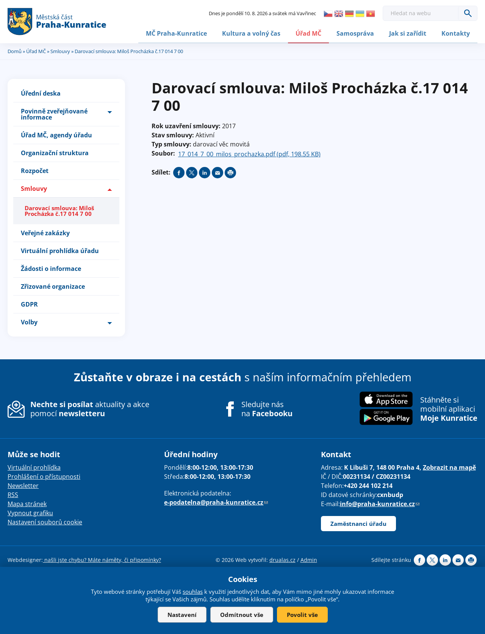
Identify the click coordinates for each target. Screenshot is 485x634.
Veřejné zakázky (45, 232)
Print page (230, 172)
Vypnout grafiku (30, 512)
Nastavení (182, 614)
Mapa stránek (27, 503)
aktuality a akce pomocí (89, 408)
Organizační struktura (55, 152)
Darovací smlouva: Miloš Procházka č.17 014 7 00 (59, 210)
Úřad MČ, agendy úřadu (56, 134)
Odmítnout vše (241, 614)
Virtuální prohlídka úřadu (60, 250)
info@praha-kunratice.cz (379, 503)
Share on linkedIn (204, 172)
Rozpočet (34, 170)
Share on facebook (179, 172)
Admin (308, 559)
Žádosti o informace (51, 268)
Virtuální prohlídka (34, 467)
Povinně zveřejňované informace (54, 113)
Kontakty (455, 33)
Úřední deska (41, 92)
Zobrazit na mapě (449, 467)
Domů (15, 50)
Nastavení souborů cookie (45, 521)
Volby (29, 321)
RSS (13, 494)
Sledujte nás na (267, 408)
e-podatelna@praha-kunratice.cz (216, 501)
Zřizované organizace (53, 286)
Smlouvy (60, 50)
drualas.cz (282, 559)
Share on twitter (191, 172)
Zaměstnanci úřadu (358, 523)
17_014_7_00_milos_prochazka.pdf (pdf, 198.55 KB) (249, 153)
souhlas (193, 591)
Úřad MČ (308, 33)
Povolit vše (302, 614)
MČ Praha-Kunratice (176, 33)
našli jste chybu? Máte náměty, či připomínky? (102, 559)
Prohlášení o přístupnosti (44, 476)
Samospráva (355, 33)
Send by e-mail (217, 172)
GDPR (29, 303)
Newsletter (23, 485)
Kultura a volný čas (251, 33)
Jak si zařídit (407, 33)
